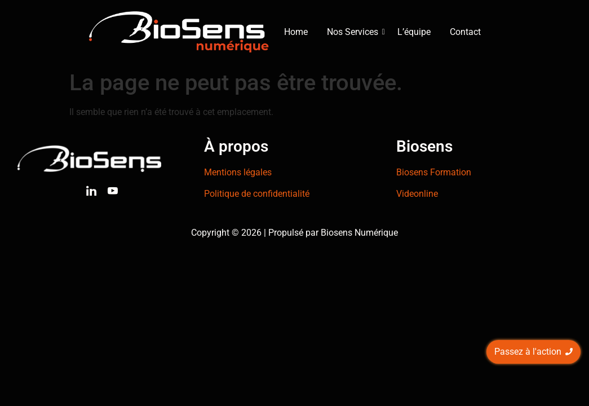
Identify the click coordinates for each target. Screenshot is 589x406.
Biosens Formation (433, 172)
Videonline (417, 193)
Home (296, 32)
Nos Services (354, 32)
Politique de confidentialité (256, 193)
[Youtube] (112, 192)
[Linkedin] (91, 192)
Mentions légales (238, 172)
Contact (465, 32)
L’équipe (414, 32)
